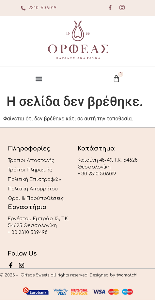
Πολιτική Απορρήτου (33, 188)
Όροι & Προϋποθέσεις (36, 198)
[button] (38, 78)
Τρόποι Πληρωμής (30, 170)
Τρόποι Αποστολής (31, 160)
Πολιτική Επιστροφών (34, 179)
